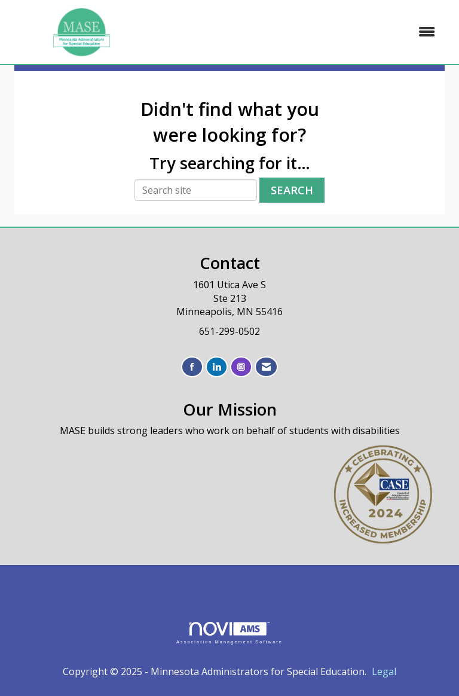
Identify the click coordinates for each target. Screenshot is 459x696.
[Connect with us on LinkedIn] (217, 366)
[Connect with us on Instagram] (241, 366)
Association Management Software (229, 633)
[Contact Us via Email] (266, 366)
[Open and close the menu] (300, 32)
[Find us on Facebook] (192, 366)
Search (292, 189)
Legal (384, 671)
